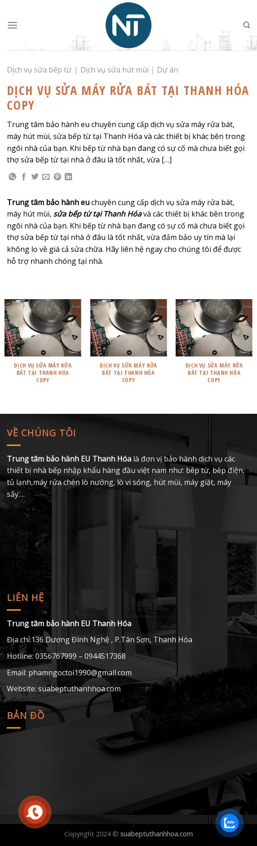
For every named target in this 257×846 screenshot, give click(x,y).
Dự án (167, 70)
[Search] (246, 25)
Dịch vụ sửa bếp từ (39, 70)
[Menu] (12, 25)
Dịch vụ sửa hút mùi (114, 70)
